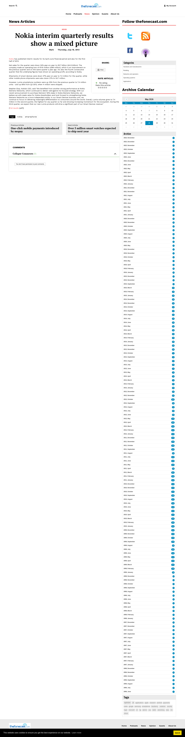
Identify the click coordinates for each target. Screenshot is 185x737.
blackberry (154, 706)
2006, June (127, 691)
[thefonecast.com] (91, 5)
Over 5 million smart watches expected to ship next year (93, 128)
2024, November (129, 138)
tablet (154, 710)
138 (173, 476)
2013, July (127, 364)
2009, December (129, 530)
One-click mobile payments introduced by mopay (35, 128)
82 (173, 468)
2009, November (129, 534)
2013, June (127, 368)
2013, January (128, 388)
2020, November (129, 222)
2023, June (127, 157)
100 (173, 422)
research (153, 703)
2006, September (129, 680)
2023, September (129, 153)
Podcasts (78, 14)
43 (173, 318)
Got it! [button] (177, 733)
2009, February (129, 568)
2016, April (127, 265)
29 (173, 572)
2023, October (128, 149)
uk (133, 703)
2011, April (127, 468)
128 (173, 507)
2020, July (127, 238)
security (169, 706)
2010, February (129, 522)
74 (173, 376)
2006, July (127, 688)
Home (68, 14)
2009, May (127, 557)
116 (173, 480)
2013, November (129, 349)
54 (173, 307)
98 (173, 403)
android (159, 703)
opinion (127, 702)
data (167, 710)
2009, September (129, 541)
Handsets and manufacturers (132, 67)
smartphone (31, 117)
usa (150, 710)
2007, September (129, 634)
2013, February (129, 384)
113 (173, 430)
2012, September (129, 403)
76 (173, 357)
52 (173, 326)
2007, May (127, 649)
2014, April (127, 330)
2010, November (129, 488)
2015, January (128, 295)
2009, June (127, 553)
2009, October (128, 538)
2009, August (128, 545)
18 (173, 291)
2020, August (128, 234)
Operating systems (129, 78)
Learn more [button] (76, 733)
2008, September (129, 588)
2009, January (128, 572)
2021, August (128, 195)
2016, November (129, 253)
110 (173, 426)
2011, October (128, 445)
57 (173, 361)
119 (173, 449)
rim (171, 710)
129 (173, 434)
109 (173, 441)
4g (140, 710)
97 (173, 384)
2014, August (128, 314)
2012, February (129, 430)
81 (173, 391)
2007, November (129, 626)
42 (173, 311)
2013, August (128, 361)
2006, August (128, 684)
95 (173, 388)
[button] (13, 6)
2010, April (127, 514)
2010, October (128, 491)
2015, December (129, 276)
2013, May (127, 372)
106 (173, 438)
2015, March (128, 288)
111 (173, 499)
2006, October (128, 676)
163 (173, 564)
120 (173, 461)
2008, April (127, 607)
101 (173, 472)
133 (173, 418)
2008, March (128, 611)
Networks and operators (130, 74)
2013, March (128, 380)
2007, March (128, 657)
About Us (115, 14)
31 (173, 314)
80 (173, 415)
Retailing (126, 70)
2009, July (127, 549)
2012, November (129, 395)
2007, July (127, 641)
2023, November (129, 145)
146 (173, 534)
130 (173, 445)
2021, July (127, 199)
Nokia (11, 59)
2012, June (127, 415)
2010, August (128, 499)
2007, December (129, 622)
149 (173, 538)
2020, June (127, 241)
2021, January (128, 215)
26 (173, 295)
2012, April (127, 422)
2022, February (129, 180)
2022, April (127, 172)
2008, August (128, 591)
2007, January (128, 665)
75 (173, 364)
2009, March (128, 564)
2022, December (129, 161)
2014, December (129, 299)
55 (173, 330)
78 (173, 338)
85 (173, 341)
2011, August (128, 453)
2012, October (128, 399)
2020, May (127, 245)
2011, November (129, 441)
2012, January (128, 434)
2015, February (129, 291)
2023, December (129, 142)
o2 (137, 710)
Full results (14, 108)
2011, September (129, 449)
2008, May (127, 603)
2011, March (128, 472)
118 (173, 484)
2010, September (129, 495)
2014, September (129, 311)
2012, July (127, 411)
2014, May (127, 326)
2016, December (129, 249)
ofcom (126, 713)
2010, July (127, 503)
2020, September (129, 230)
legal (125, 710)
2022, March (128, 176)
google (131, 706)
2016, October (128, 257)
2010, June (127, 507)
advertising (161, 710)
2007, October (128, 630)
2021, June (127, 203)
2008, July (127, 595)
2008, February (129, 614)
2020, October (128, 226)
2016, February (129, 268)
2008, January (128, 618)
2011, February (129, 476)
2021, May (127, 207)
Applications (127, 81)
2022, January (128, 184)
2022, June (127, 165)
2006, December (129, 668)
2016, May (127, 261)
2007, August (128, 637)
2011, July (127, 457)
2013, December (129, 345)
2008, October (128, 584)
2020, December (129, 218)
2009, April (127, 561)
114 (173, 511)
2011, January (128, 480)
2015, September (129, 284)
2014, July (127, 318)
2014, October (128, 307)
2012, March (128, 426)
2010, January (128, 526)
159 (173, 549)
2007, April (127, 653)
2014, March (128, 334)
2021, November (129, 191)
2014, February (129, 338)
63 (173, 334)
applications (139, 703)
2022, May (127, 168)
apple (146, 703)
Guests (105, 14)
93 (173, 545)
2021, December (129, 188)
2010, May (127, 511)
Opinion (95, 14)
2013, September (129, 357)
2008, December (129, 576)
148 (173, 541)
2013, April (127, 376)
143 (173, 526)
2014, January (128, 341)
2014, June (127, 322)
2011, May (127, 465)
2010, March (128, 518)
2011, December (129, 438)
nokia (19, 117)
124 (173, 457)
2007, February (129, 661)
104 (173, 518)
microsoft (132, 710)
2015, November (129, 280)
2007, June (127, 645)
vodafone (162, 706)
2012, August (128, 407)
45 (173, 303)
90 (173, 453)
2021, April (127, 211)
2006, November (129, 672)
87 (173, 395)
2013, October (128, 353)
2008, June (127, 599)
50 (173, 322)
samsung (138, 706)
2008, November (129, 580)
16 (173, 288)
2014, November (129, 303)
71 (173, 353)
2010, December (129, 484)
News (87, 14)
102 (173, 399)
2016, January (128, 272)
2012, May (127, 418)
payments (166, 703)
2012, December (129, 391)
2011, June (127, 461)
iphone (145, 710)
